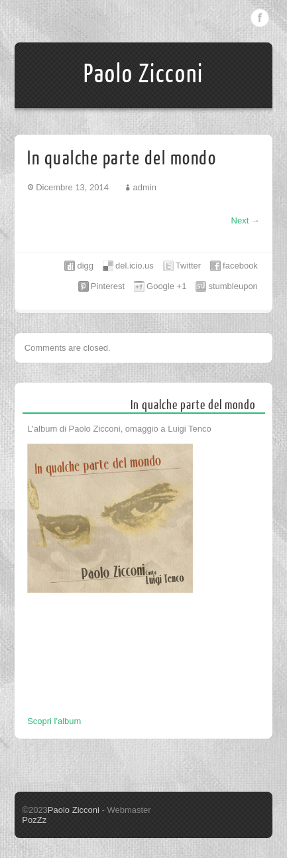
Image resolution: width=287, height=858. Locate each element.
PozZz (34, 820)
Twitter (188, 266)
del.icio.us (134, 266)
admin (144, 187)
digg (85, 266)
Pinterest (108, 286)
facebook (240, 266)
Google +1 (166, 286)
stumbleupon (232, 286)
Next (245, 220)
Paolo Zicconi (143, 74)
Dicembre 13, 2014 (72, 187)
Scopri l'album (54, 721)
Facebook (260, 18)
